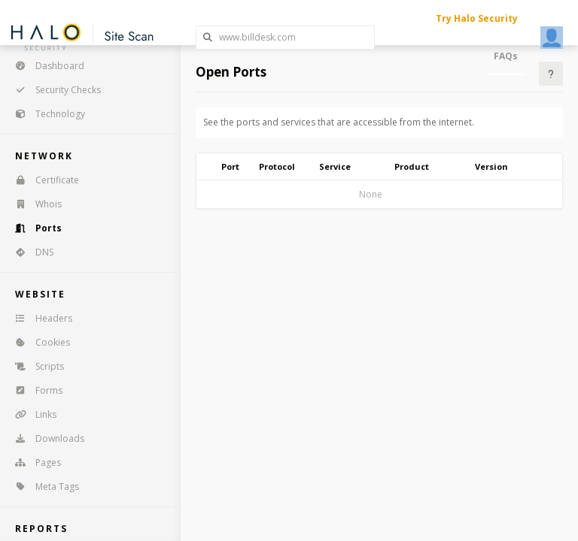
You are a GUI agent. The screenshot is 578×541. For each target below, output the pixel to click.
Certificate (42, 180)
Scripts (34, 366)
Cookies (37, 342)
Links (30, 414)
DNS (29, 252)
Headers (38, 318)
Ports (33, 228)
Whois (33, 204)
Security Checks (53, 89)
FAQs (506, 56)
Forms (33, 390)
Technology (45, 113)
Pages (33, 462)
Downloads (44, 438)
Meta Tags (42, 486)
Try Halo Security (477, 18)
